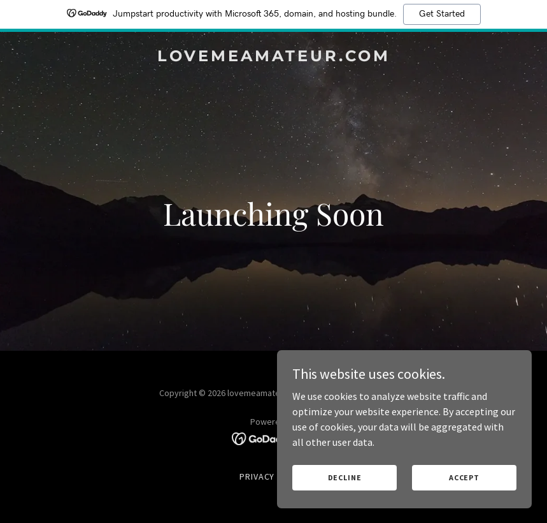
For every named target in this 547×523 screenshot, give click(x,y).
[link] (273, 57)
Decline (345, 477)
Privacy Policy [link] (273, 476)
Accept (464, 477)
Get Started (442, 14)
